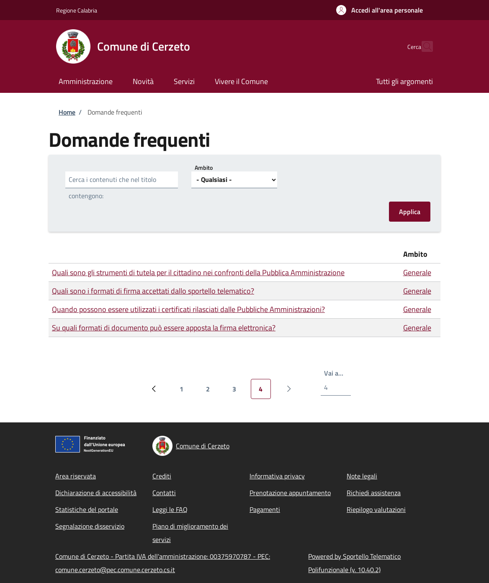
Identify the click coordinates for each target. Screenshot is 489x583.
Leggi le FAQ (170, 509)
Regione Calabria (76, 10)
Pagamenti (265, 509)
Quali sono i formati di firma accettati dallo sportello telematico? (153, 291)
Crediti (161, 476)
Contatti (164, 493)
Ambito (204, 167)
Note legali (362, 476)
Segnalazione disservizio (89, 526)
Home (67, 112)
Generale (417, 272)
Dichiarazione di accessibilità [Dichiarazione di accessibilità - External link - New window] (95, 493)
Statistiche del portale (86, 509)
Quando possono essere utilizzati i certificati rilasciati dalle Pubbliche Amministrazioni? (188, 309)
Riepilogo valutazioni (376, 509)
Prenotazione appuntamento (290, 493)
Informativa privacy (277, 476)
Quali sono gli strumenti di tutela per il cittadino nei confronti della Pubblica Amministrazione (198, 272)
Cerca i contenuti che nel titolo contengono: (112, 187)
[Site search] (423, 46)
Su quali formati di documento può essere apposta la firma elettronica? (163, 327)
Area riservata (75, 476)
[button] (379, 10)
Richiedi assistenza (374, 493)
